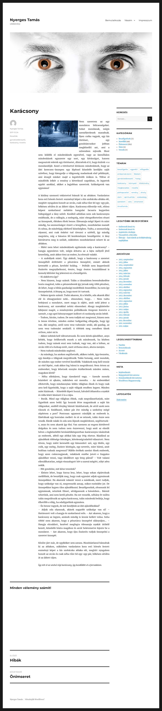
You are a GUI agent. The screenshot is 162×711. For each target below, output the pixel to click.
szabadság (141, 197)
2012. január (124, 318)
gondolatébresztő (17, 140)
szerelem (121, 202)
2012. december (125, 295)
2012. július (123, 304)
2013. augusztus (125, 290)
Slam (121, 147)
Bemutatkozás (113, 20)
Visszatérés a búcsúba (128, 235)
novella (22, 142)
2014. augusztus (125, 268)
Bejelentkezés (124, 372)
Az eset (122, 350)
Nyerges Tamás (25, 20)
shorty (143, 192)
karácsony (14, 142)
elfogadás (144, 169)
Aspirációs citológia (127, 232)
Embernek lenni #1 (127, 229)
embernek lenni (124, 174)
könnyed (132, 183)
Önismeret (123, 144)
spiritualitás (129, 197)
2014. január (124, 279)
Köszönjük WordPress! (35, 699)
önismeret (138, 202)
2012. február (124, 315)
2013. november (125, 284)
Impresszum (145, 20)
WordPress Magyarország (129, 381)
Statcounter (121, 400)
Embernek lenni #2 (127, 227)
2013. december (125, 282)
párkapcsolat (123, 192)
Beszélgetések (125, 139)
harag (137, 179)
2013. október (124, 287)
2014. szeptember (126, 265)
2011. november (125, 323)
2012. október (124, 298)
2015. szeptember (126, 259)
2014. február (124, 276)
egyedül (134, 169)
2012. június (124, 307)
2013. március (124, 293)
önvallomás (122, 206)
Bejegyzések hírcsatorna (129, 375)
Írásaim (128, 20)
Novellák (14, 136)
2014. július (123, 271)
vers (129, 202)
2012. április (124, 312)
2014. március (124, 273)
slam (119, 197)
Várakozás (123, 353)
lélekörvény (144, 183)
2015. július (123, 262)
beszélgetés (122, 169)
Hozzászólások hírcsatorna (130, 378)
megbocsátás (123, 188)
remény (134, 192)
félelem (137, 174)
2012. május (124, 309)
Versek (121, 150)
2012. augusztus (125, 301)
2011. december (125, 320)
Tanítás (122, 345)
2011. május (123, 326)
